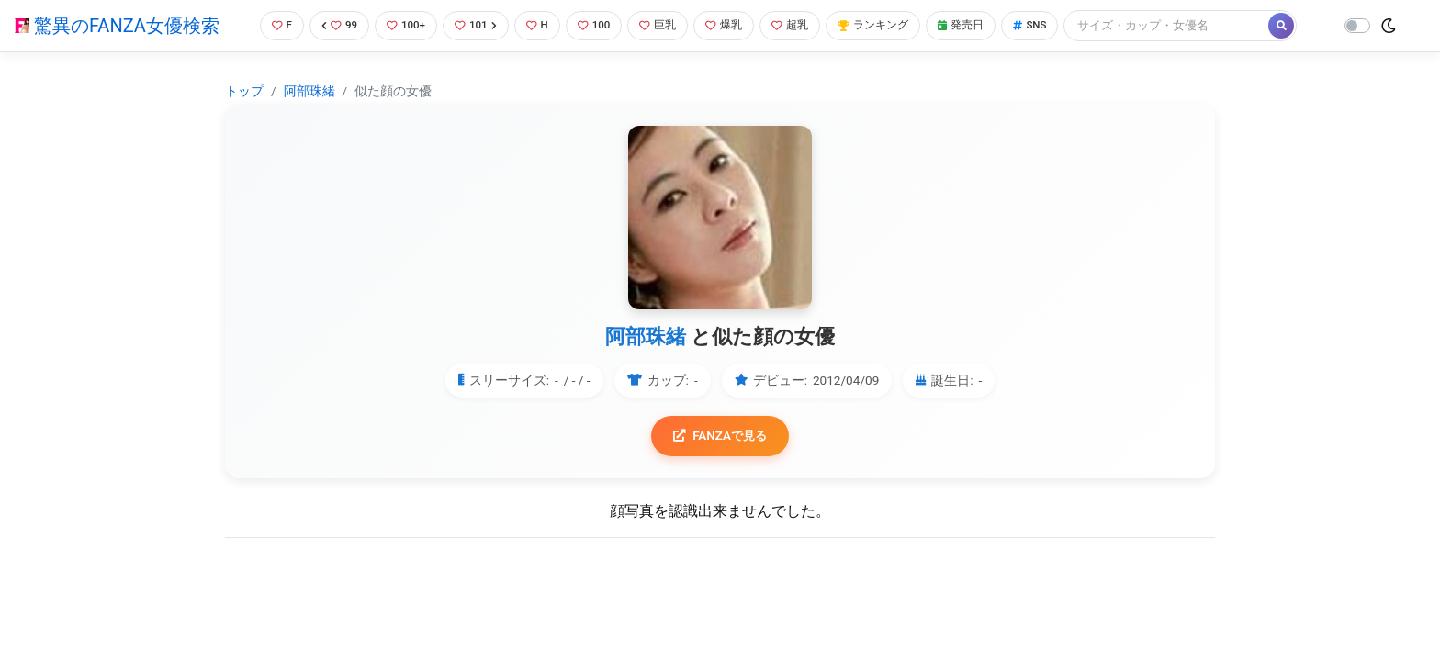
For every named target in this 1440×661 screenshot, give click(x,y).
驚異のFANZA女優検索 (117, 26)
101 (472, 25)
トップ (244, 91)
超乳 (800, 25)
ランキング (887, 25)
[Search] (1191, 25)
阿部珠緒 (309, 91)
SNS (1052, 25)
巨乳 (662, 25)
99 (330, 25)
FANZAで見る (720, 436)
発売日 (980, 25)
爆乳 (731, 25)
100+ (399, 25)
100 (595, 25)
